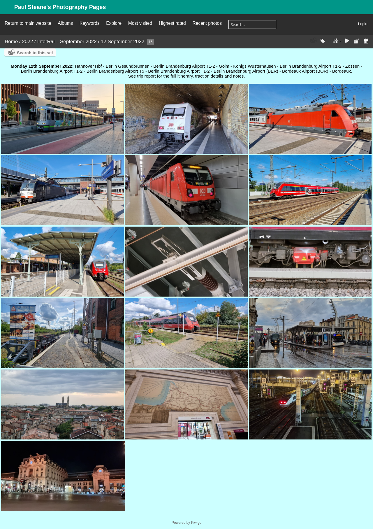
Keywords (89, 23)
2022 (27, 41)
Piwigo (196, 523)
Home (11, 41)
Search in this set (35, 52)
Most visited (140, 23)
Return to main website (28, 23)
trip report (146, 75)
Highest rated (172, 23)
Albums (65, 23)
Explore (114, 23)
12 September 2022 (122, 41)
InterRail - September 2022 (67, 41)
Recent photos (207, 23)
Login (362, 24)
